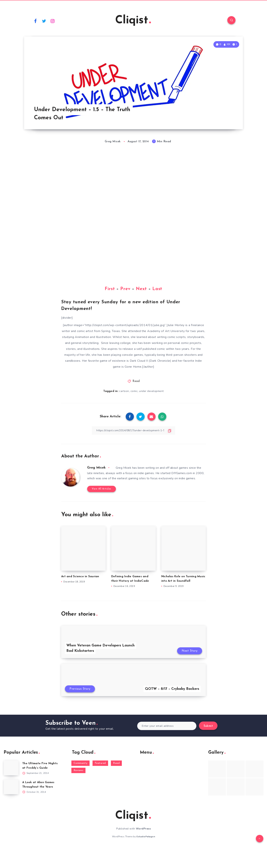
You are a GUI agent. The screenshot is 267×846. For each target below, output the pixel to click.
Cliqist (133, 20)
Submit (208, 726)
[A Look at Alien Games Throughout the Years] (11, 786)
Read (136, 381)
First (110, 289)
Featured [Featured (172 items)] (100, 763)
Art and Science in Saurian (80, 576)
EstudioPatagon (145, 836)
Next (141, 289)
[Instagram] (52, 21)
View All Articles (101, 489)
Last (157, 289)
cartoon (124, 391)
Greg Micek (96, 467)
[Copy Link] (133, 430)
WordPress (143, 828)
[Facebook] (35, 21)
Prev (125, 289)
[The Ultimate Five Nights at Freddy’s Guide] (11, 767)
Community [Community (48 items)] (81, 763)
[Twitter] (44, 21)
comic (134, 391)
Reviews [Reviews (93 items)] (78, 770)
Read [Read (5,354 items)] (116, 763)
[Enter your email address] (166, 726)
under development (151, 391)
